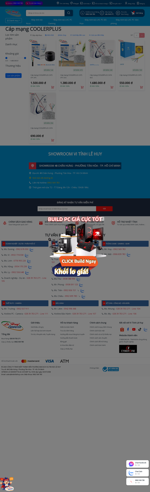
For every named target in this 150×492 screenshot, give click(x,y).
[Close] (102, 219)
